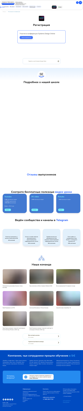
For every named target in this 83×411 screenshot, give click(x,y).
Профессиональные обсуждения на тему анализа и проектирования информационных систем (51, 239)
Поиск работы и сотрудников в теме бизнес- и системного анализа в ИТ (71, 239)
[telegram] (6, 399)
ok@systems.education (49, 397)
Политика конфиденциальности (30, 394)
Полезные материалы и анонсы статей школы (11, 237)
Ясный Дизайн (66, 402)
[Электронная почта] (12, 399)
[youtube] (3, 399)
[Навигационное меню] (80, 2)
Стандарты (25, 400)
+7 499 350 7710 (48, 399)
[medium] (10, 399)
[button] (77, 2)
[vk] (8, 399)
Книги (24, 401)
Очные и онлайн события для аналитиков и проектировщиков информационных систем (31, 239)
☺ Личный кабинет (67, 396)
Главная (4, 11)
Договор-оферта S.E (27, 398)
